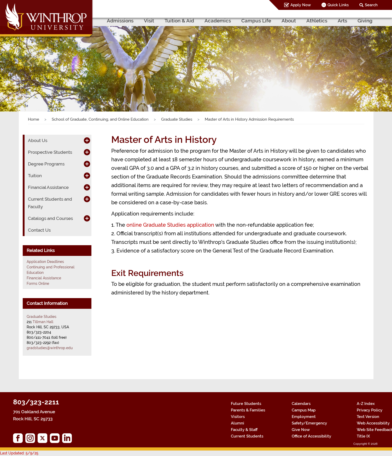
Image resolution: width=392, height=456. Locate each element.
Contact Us (39, 230)
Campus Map (303, 410)
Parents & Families (248, 410)
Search (371, 5)
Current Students (247, 436)
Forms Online (38, 283)
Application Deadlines (45, 262)
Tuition (35, 175)
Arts (342, 20)
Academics (217, 20)
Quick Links (338, 5)
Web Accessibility (373, 423)
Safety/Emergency (309, 423)
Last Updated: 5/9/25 (19, 453)
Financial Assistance (48, 187)
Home (33, 119)
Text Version (368, 416)
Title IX (363, 436)
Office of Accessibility (311, 436)
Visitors (238, 416)
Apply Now (300, 5)
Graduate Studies (176, 119)
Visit (149, 20)
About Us (37, 140)
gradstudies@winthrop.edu (50, 348)
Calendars (301, 403)
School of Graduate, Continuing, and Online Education (100, 119)
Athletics (316, 20)
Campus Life (256, 20)
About (289, 20)
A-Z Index (366, 403)
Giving (365, 20)
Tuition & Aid (179, 20)
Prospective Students (50, 152)
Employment (304, 416)
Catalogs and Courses (50, 218)
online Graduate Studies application (170, 225)
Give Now (301, 429)
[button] (29, 61)
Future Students (246, 403)
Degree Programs (46, 164)
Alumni (237, 423)
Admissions (120, 20)
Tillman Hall (43, 322)
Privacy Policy (369, 410)
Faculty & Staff (244, 429)
